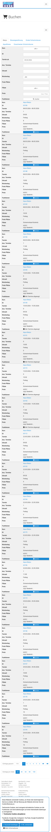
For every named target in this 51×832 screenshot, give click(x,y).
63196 (25, 565)
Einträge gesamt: (8, 764)
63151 (25, 335)
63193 (25, 401)
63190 (25, 237)
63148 (25, 171)
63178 (25, 697)
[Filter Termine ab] (36, 60)
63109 (25, 270)
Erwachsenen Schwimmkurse (23, 44)
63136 (25, 631)
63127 (25, 138)
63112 (25, 433)
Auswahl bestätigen (10, 825)
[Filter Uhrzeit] (36, 71)
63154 (25, 499)
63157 (25, 664)
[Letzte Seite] (47, 764)
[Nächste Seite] (43, 764)
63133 (25, 466)
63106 (25, 105)
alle (36, 49)
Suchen (36, 99)
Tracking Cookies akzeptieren (14, 820)
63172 (25, 368)
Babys (5, 40)
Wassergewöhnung (16, 40)
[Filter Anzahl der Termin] (36, 65)
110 (17, 764)
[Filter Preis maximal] (36, 94)
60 (25, 772)
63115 (25, 598)
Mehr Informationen (10, 828)
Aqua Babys (27, 102)
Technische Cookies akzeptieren (14, 814)
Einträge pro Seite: (8, 772)
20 (17, 772)
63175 (25, 532)
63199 (25, 730)
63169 (25, 204)
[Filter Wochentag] (36, 77)
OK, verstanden (26, 825)
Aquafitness (7, 44)
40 (21, 772)
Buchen (36, 132)
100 (34, 772)
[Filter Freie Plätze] (36, 82)
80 (29, 772)
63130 (25, 303)
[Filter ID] (36, 54)
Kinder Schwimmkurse (33, 40)
